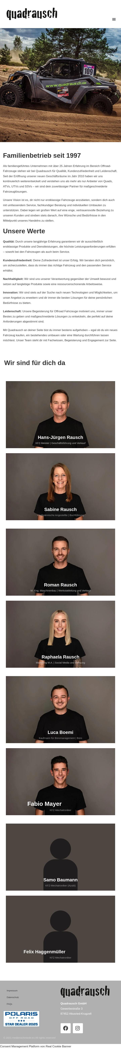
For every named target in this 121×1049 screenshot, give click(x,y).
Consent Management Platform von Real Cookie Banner (35, 1046)
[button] (114, 19)
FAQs (9, 1004)
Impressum (12, 990)
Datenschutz (13, 997)
